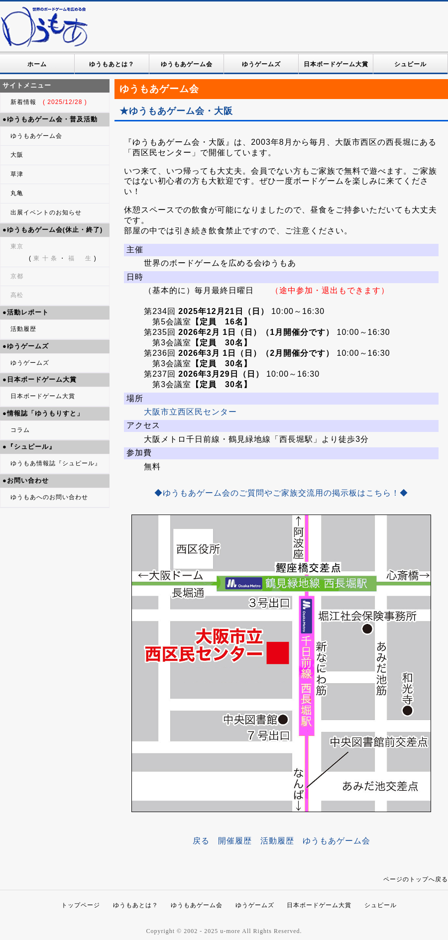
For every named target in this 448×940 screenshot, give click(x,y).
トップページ (80, 905)
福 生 (80, 258)
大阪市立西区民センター (190, 412)
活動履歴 (23, 328)
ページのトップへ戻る (415, 879)
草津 (16, 174)
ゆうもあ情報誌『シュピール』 (55, 463)
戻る (201, 840)
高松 (16, 295)
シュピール (410, 64)
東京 (16, 246)
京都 (16, 276)
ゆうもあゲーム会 (187, 64)
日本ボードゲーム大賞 (336, 64)
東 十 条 (45, 258)
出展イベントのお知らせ (46, 212)
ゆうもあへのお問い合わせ (49, 497)
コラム (20, 429)
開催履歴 (235, 840)
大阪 (16, 154)
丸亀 (16, 193)
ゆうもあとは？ (111, 64)
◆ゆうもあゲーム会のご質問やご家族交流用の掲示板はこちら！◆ (281, 493)
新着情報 (48, 102)
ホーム (37, 64)
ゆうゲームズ (261, 64)
